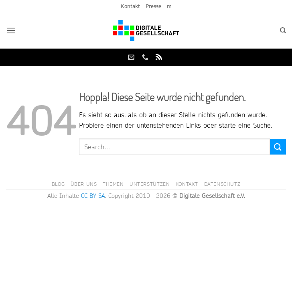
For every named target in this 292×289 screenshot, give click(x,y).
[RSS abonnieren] (159, 57)
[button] (11, 30)
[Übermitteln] (278, 147)
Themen (113, 184)
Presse (153, 6)
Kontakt (130, 6)
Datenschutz (222, 184)
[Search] (283, 30)
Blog (58, 184)
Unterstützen (150, 184)
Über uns (84, 184)
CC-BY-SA (93, 195)
